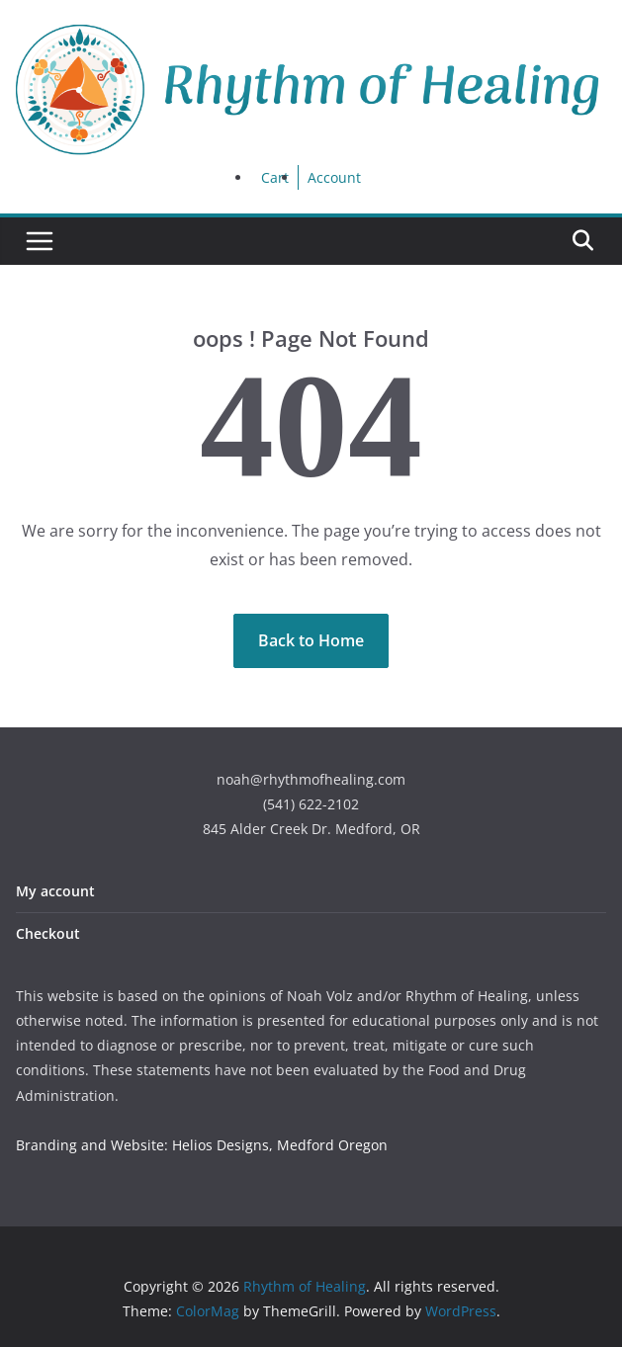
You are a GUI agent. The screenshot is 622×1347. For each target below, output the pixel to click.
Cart (275, 177)
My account (55, 891)
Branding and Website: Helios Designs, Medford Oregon (202, 1145)
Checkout (48, 933)
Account (334, 177)
